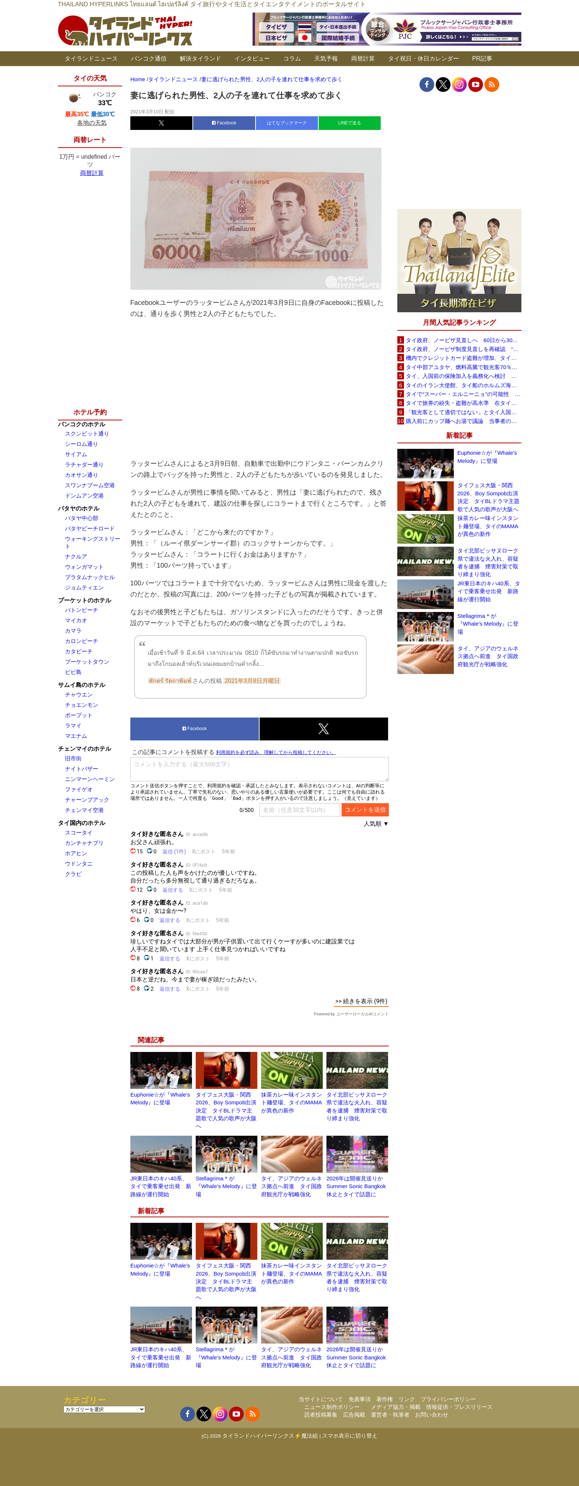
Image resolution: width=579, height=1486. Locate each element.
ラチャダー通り (84, 464)
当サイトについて (321, 1399)
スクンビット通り (87, 433)
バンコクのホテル (81, 424)
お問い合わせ (431, 1414)
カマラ (73, 630)
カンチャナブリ (84, 843)
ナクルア (76, 556)
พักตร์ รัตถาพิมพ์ (170, 681)
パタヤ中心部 (81, 518)
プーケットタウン (87, 661)
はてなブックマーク (287, 122)
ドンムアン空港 (84, 495)
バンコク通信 (149, 58)
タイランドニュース (91, 58)
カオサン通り (81, 475)
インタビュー (252, 58)
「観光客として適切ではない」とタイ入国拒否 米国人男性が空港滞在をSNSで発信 (463, 412)
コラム (292, 58)
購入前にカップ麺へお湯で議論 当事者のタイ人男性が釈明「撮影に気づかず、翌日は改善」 (463, 421)
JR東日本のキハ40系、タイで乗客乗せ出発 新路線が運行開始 (160, 1186)
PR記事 (482, 58)
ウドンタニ (79, 863)
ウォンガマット (84, 567)
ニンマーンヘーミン (90, 779)
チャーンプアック (87, 800)
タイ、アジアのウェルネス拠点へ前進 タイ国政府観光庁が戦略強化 (291, 1186)
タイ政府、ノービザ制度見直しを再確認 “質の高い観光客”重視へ (463, 349)
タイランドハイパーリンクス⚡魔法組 (270, 1435)
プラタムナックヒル (90, 577)
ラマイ (73, 725)
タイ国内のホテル (81, 823)
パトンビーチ (81, 610)
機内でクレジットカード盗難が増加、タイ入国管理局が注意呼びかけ (463, 358)
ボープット (79, 715)
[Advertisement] (259, 388)
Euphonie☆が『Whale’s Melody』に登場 (487, 457)
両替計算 (363, 58)
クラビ (73, 874)
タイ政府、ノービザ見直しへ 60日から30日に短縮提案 (463, 340)
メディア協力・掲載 (396, 1407)
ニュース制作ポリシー (332, 1407)
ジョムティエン (84, 587)
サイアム (76, 454)
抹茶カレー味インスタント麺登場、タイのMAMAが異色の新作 (291, 1102)
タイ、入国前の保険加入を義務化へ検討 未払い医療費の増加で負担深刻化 (463, 376)
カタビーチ (79, 651)
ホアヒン (76, 853)
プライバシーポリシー (448, 1399)
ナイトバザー (81, 769)
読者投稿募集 (321, 1414)
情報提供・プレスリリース (459, 1407)
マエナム (76, 736)
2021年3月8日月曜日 (252, 681)
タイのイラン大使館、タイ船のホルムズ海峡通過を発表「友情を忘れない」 (463, 385)
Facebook (224, 122)
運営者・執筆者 (390, 1414)
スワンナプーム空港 (90, 485)
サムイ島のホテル (81, 685)
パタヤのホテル (78, 508)
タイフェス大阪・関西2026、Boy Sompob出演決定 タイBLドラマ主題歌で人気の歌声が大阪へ (226, 1110)
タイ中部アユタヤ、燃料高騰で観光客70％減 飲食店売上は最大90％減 (463, 367)
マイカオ (76, 620)
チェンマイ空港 (84, 810)
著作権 (384, 1399)
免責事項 (360, 1399)
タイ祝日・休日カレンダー (423, 58)
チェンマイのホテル (84, 749)
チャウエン (79, 694)
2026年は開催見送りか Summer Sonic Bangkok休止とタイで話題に (357, 1186)
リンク (406, 1399)
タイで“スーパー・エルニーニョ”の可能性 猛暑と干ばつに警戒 (463, 394)
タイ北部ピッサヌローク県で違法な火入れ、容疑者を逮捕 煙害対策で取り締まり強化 (488, 562)
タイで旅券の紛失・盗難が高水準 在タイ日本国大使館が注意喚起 (463, 403)
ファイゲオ (79, 789)
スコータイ (79, 832)
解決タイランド (200, 58)
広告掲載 (354, 1414)
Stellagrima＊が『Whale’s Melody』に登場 (226, 1186)
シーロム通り (81, 444)
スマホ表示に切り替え (349, 1435)
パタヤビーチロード (90, 528)
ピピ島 (73, 672)
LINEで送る (350, 122)
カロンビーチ (81, 641)
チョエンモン (81, 705)
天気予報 (326, 58)
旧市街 (73, 758)
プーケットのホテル (84, 600)
